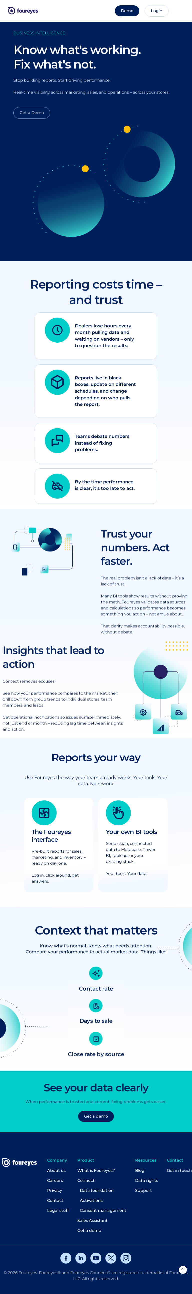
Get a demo (89, 1230)
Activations (91, 1200)
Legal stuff (58, 1210)
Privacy (54, 1190)
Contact (55, 1200)
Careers (55, 1180)
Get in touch (179, 1170)
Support (143, 1190)
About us (56, 1170)
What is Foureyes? (96, 1170)
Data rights (146, 1180)
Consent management (103, 1210)
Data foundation (97, 1190)
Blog (139, 1170)
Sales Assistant (93, 1220)
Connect (86, 1180)
